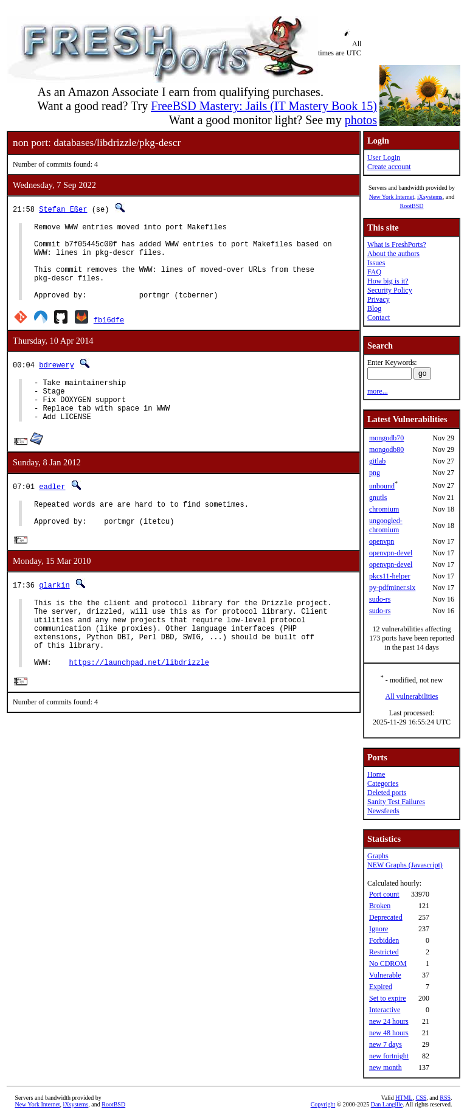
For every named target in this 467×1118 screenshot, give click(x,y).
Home (376, 774)
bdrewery (56, 381)
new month (385, 1067)
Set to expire (387, 998)
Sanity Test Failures (396, 801)
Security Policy (389, 290)
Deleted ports (386, 792)
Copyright (323, 1104)
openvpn (381, 541)
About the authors (393, 253)
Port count (384, 894)
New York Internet (391, 196)
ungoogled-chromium (386, 525)
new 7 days (385, 1044)
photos (361, 120)
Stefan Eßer (63, 209)
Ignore (378, 929)
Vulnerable (385, 975)
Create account (389, 166)
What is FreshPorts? (396, 244)
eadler (52, 512)
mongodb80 (386, 449)
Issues (376, 263)
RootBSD (412, 206)
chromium (384, 509)
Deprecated (386, 917)
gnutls (378, 497)
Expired (380, 986)
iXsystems (430, 196)
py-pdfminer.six (392, 587)
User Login (383, 157)
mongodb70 (386, 438)
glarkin (54, 616)
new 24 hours (389, 1021)
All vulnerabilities (412, 696)
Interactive (384, 1009)
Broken (379, 905)
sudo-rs (379, 599)
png (374, 472)
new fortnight (389, 1056)
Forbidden (384, 940)
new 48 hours (389, 1033)
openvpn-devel (390, 553)
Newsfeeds (383, 811)
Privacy (378, 299)
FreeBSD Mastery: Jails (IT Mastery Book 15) (264, 106)
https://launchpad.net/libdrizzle (139, 708)
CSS (420, 1097)
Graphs (378, 856)
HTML (403, 1097)
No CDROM (388, 963)
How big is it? (388, 281)
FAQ (374, 272)
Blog (374, 308)
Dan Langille (387, 1104)
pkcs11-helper (389, 576)
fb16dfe (109, 336)
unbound (382, 486)
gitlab (377, 461)
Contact (378, 317)
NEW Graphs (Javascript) (405, 865)
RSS (445, 1097)
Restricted (384, 952)
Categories (382, 783)
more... (377, 391)
